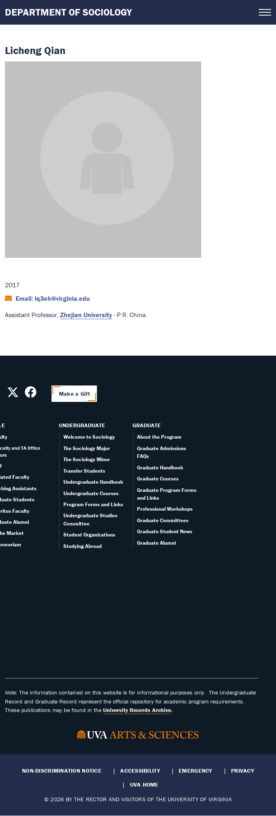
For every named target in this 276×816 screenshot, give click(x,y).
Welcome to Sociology (89, 436)
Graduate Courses (158, 478)
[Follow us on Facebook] (30, 394)
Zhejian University (86, 315)
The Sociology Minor (86, 459)
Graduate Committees (162, 520)
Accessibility (140, 770)
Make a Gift (74, 393)
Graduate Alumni (156, 542)
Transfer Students (84, 470)
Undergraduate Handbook (93, 481)
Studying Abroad (82, 546)
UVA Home (144, 784)
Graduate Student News (164, 531)
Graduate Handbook (160, 467)
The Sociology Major (86, 448)
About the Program (159, 436)
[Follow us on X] (13, 394)
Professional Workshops (165, 508)
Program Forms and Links (93, 504)
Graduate (146, 425)
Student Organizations (89, 534)
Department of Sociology (68, 12)
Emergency (195, 770)
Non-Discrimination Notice (61, 770)
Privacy (242, 770)
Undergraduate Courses (91, 493)
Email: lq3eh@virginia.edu (52, 298)
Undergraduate (82, 425)
